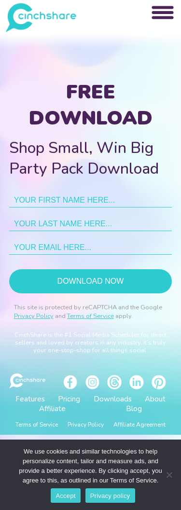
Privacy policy (110, 495)
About (155, 399)
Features (30, 399)
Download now (90, 281)
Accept (65, 495)
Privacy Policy (34, 316)
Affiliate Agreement (139, 424)
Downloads (113, 399)
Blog (134, 409)
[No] (169, 475)
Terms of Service (90, 316)
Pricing (69, 399)
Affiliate (52, 409)
